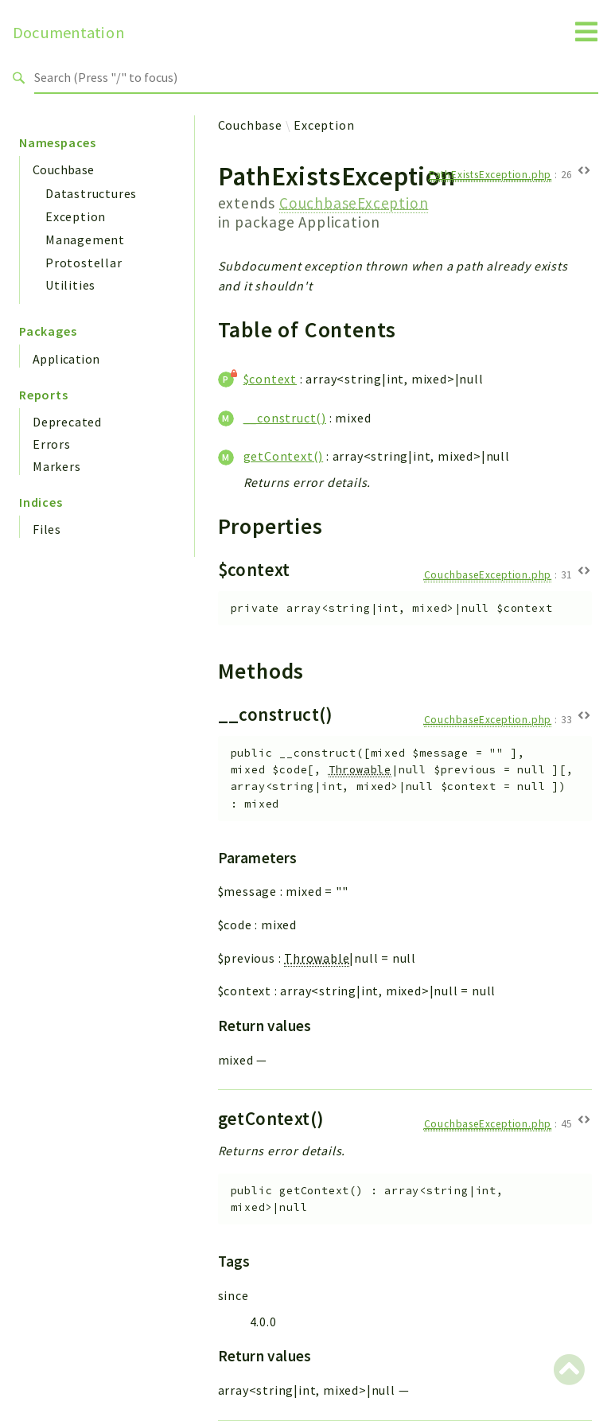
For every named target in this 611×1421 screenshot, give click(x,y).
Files (47, 529)
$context (270, 379)
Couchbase (64, 169)
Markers (57, 466)
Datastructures (91, 193)
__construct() (284, 418)
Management (85, 239)
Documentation (69, 32)
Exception (75, 216)
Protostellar (84, 263)
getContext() (283, 456)
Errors (52, 444)
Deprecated (67, 422)
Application (66, 359)
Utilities (70, 285)
